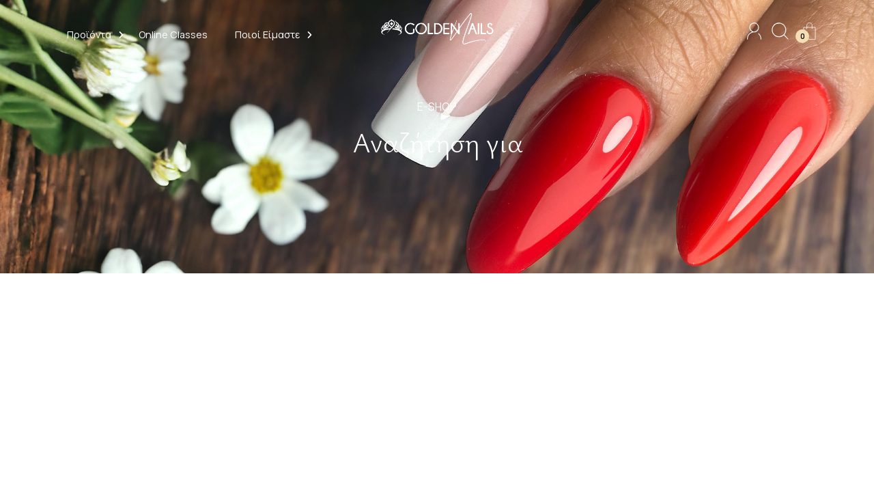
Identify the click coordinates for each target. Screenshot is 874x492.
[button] (89, 36)
